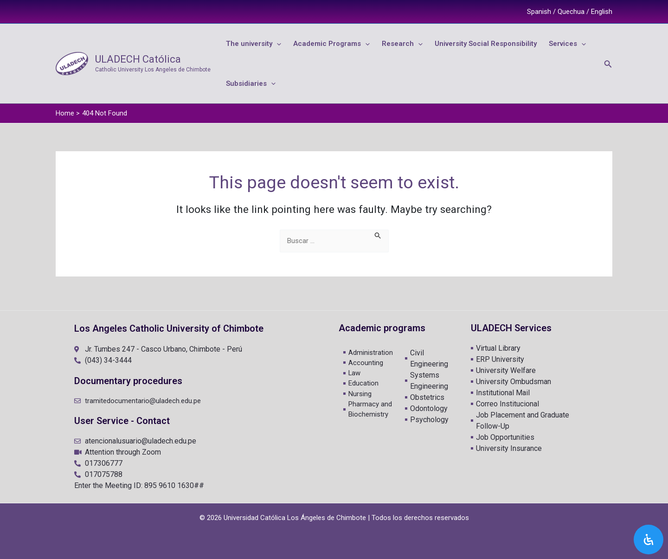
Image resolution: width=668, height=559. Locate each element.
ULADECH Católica (138, 62)
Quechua (571, 11)
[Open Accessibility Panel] (648, 539)
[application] (273, 45)
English (601, 11)
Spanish (539, 11)
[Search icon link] (608, 66)
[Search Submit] (378, 241)
